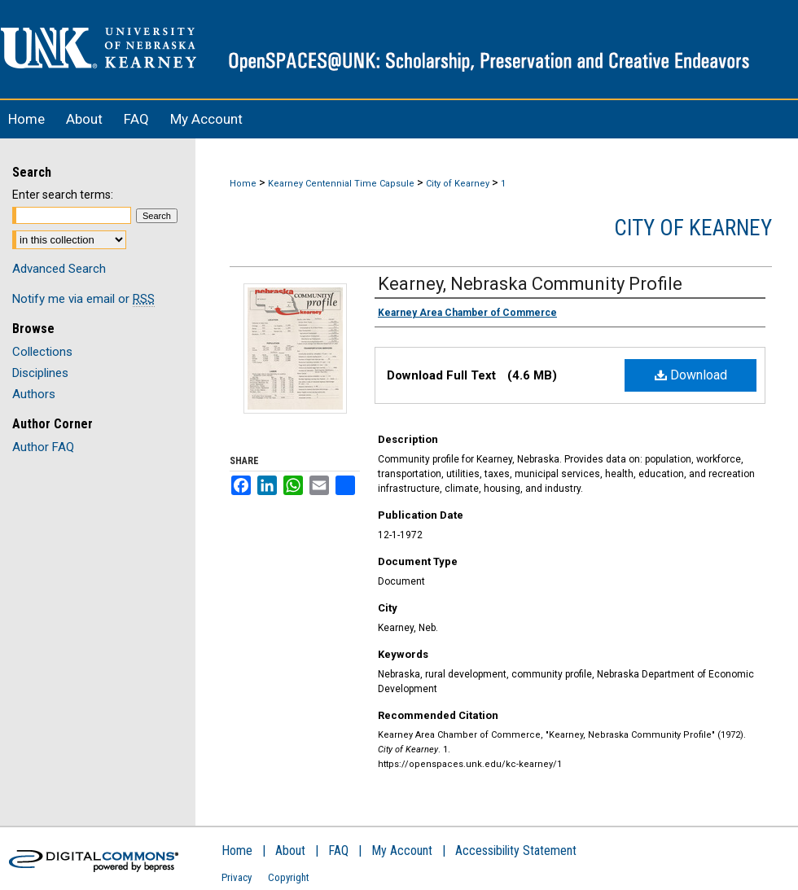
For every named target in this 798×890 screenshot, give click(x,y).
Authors (33, 394)
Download (691, 375)
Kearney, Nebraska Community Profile (530, 284)
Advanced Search (59, 268)
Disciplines (40, 373)
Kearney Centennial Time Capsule (341, 183)
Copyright (288, 877)
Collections (42, 351)
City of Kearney (457, 183)
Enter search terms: (62, 194)
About (290, 850)
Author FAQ (43, 447)
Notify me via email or (83, 299)
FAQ (338, 850)
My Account (401, 850)
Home (243, 183)
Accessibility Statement (516, 850)
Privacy (236, 877)
